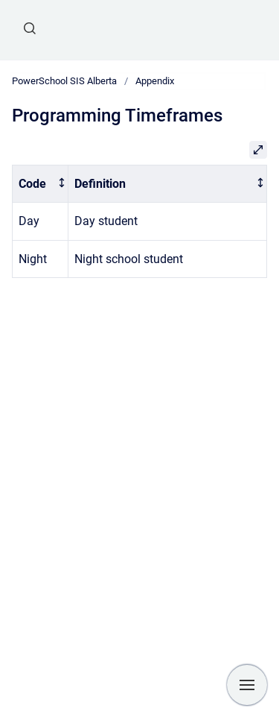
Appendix (154, 80)
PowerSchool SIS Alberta (64, 80)
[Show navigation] (247, 685)
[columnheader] (40, 184)
